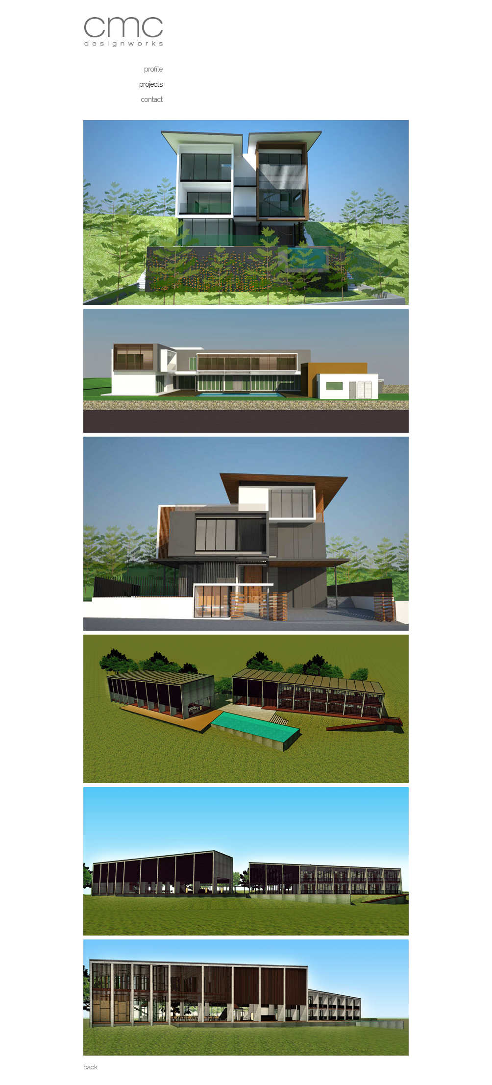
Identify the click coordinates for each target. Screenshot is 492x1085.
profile (153, 69)
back (90, 1067)
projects (151, 84)
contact (152, 99)
